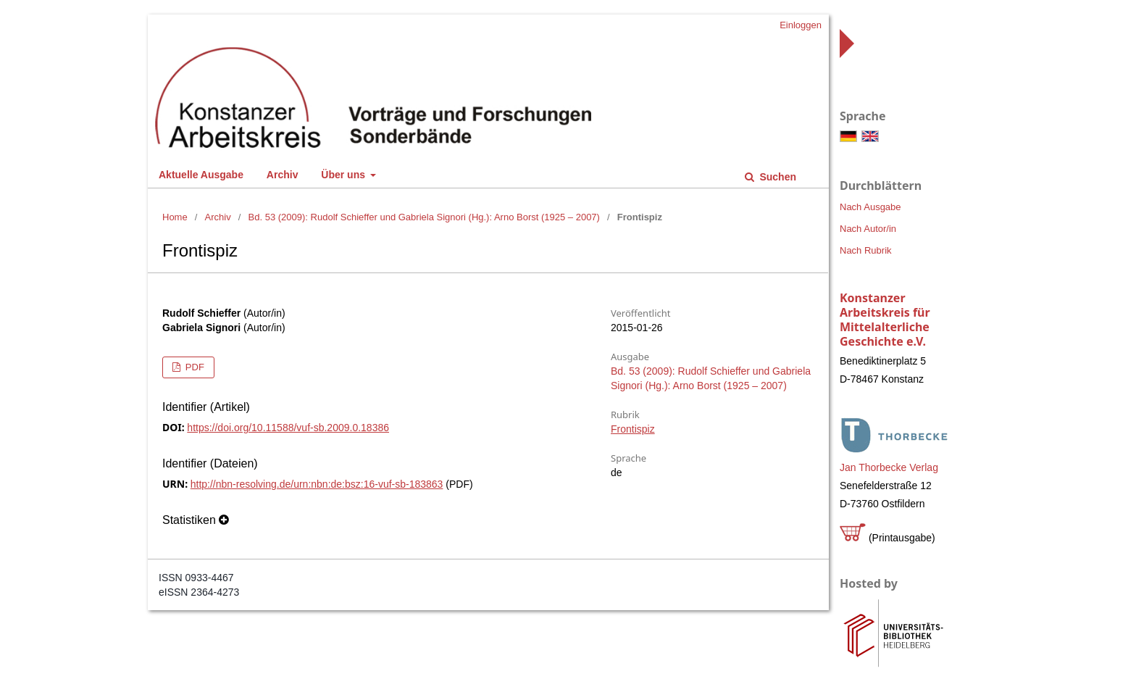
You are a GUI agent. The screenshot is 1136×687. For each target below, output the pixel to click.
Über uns (344, 174)
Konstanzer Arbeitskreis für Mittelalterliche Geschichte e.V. (885, 319)
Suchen (776, 177)
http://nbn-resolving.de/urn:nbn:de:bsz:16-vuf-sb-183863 (317, 484)
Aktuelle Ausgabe (201, 174)
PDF (193, 367)
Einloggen (801, 25)
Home (175, 217)
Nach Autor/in (868, 228)
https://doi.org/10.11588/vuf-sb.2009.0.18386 (288, 427)
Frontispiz (633, 429)
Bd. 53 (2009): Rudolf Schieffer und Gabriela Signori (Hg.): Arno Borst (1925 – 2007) (424, 217)
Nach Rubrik (866, 250)
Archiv (282, 174)
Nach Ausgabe (870, 206)
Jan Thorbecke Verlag (889, 467)
